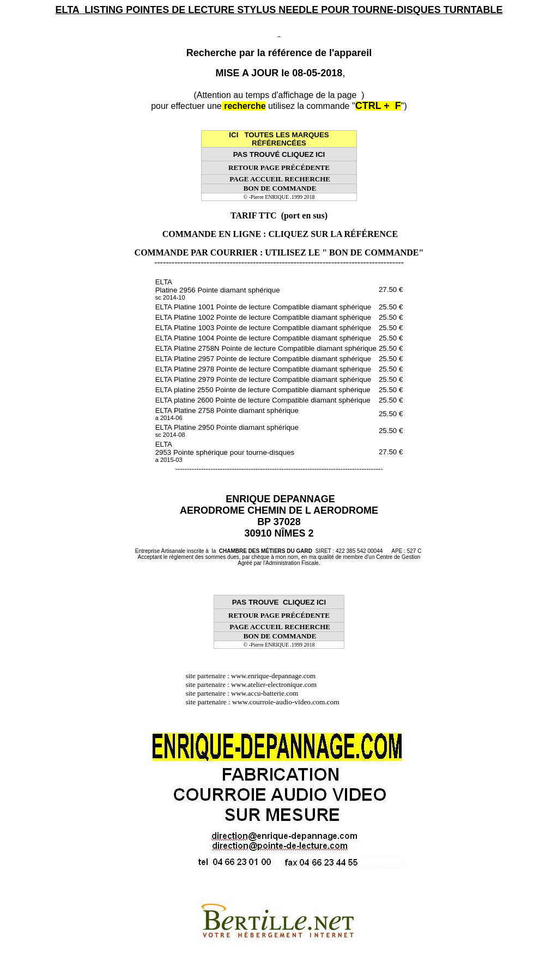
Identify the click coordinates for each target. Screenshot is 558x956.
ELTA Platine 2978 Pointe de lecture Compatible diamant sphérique (263, 369)
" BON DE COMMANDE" (372, 252)
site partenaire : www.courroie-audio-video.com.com (265, 702)
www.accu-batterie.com (268, 693)
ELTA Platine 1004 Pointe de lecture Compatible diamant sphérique (263, 338)
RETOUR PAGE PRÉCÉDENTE (279, 167)
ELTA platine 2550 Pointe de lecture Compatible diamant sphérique (263, 390)
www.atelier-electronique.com (274, 684)
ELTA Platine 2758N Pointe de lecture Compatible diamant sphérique (266, 348)
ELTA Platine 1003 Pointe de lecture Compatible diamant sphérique (263, 328)
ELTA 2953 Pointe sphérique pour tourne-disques (225, 451)
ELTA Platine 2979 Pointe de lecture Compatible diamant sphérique (263, 379)
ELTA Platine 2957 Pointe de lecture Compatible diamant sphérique (263, 359)
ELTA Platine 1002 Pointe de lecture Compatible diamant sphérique (263, 317)
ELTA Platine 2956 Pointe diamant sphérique (217, 289)
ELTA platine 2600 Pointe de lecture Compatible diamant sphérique (263, 400)
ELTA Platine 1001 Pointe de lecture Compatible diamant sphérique (263, 307)
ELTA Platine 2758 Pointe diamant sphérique (227, 413)
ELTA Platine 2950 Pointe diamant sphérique (227, 430)
